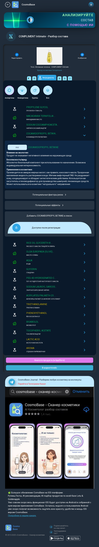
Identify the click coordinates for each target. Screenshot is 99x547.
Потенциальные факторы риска (49, 194)
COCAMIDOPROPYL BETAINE (43, 147)
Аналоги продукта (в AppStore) (49, 360)
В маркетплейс (49, 368)
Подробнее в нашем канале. (22, 515)
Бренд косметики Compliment (49, 70)
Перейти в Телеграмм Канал (32, 384)
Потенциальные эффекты (49, 205)
